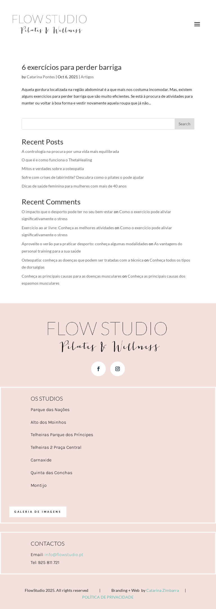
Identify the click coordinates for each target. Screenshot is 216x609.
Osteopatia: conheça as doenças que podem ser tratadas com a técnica (82, 260)
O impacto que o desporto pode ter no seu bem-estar (67, 211)
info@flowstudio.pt (63, 554)
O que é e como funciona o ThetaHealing (57, 159)
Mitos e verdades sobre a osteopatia (53, 168)
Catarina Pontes (41, 76)
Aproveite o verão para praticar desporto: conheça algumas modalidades (85, 243)
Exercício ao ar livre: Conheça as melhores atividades (68, 227)
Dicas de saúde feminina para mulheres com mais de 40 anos (74, 186)
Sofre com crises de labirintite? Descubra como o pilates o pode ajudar (83, 177)
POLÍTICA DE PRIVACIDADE (108, 597)
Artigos (87, 76)
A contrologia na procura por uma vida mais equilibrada (70, 151)
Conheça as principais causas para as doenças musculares (72, 276)
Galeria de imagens (37, 511)
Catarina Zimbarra (162, 590)
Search (184, 123)
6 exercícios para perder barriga (72, 67)
